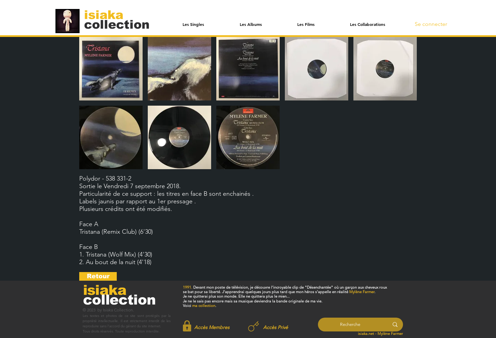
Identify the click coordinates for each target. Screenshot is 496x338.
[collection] (116, 24)
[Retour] (98, 276)
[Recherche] (350, 324)
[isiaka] (107, 14)
